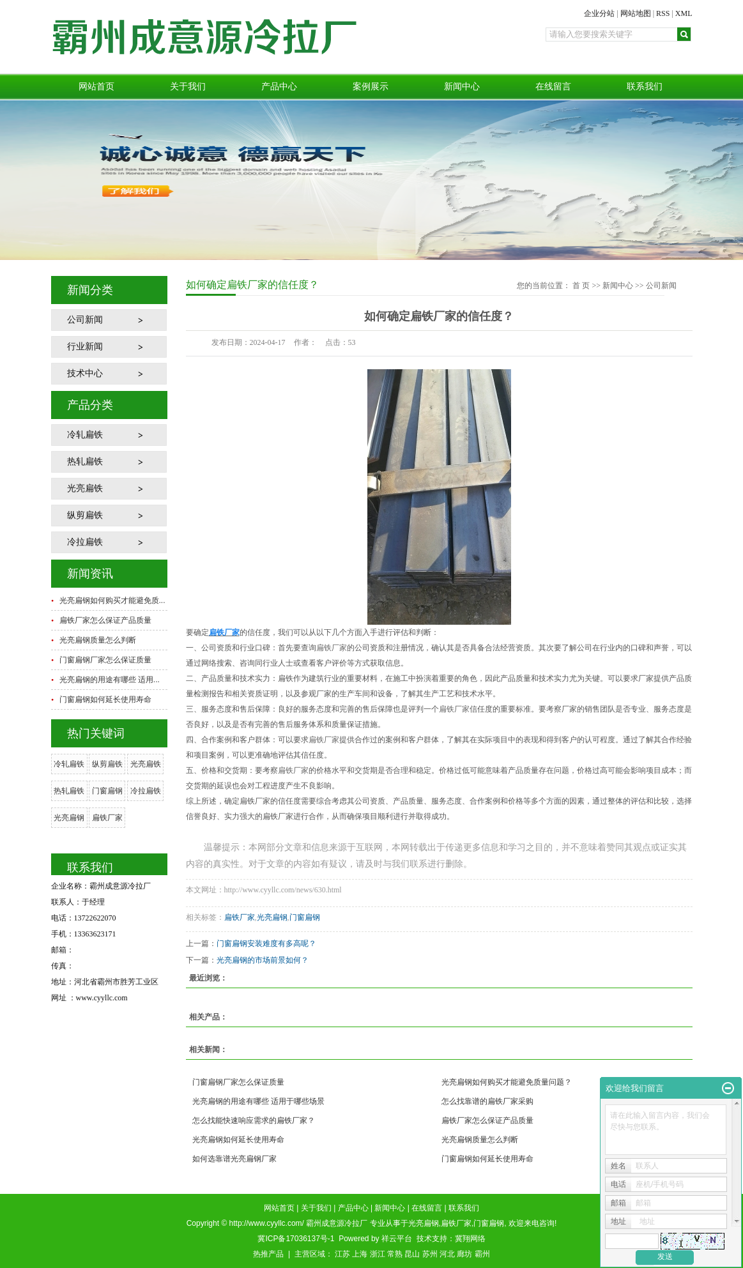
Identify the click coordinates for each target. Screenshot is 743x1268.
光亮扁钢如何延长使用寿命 (238, 1139)
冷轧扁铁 (85, 434)
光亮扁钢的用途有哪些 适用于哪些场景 (258, 1101)
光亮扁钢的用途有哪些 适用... (109, 679)
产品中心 (279, 86)
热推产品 (268, 1253)
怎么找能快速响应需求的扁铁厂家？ (253, 1120)
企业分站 (599, 13)
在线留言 (553, 86)
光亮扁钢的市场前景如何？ (263, 960)
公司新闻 (85, 320)
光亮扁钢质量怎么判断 (97, 640)
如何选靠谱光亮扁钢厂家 (234, 1158)
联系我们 (645, 86)
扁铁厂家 (107, 817)
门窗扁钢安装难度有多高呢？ (266, 943)
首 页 (581, 285)
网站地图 (635, 13)
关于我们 (188, 86)
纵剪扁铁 (85, 515)
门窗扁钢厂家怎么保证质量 (105, 659)
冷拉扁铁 (85, 542)
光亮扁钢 (69, 817)
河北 (447, 1253)
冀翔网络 (470, 1238)
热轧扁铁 (85, 461)
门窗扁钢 (107, 790)
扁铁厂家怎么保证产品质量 (105, 620)
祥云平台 (396, 1238)
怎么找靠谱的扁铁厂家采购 (487, 1101)
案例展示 (370, 86)
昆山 (412, 1253)
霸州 (482, 1253)
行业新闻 (85, 346)
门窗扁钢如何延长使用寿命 (105, 699)
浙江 (377, 1253)
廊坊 (464, 1253)
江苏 (342, 1253)
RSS (663, 13)
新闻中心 (462, 86)
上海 (359, 1253)
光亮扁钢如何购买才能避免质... (112, 600)
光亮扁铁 (85, 488)
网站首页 (96, 86)
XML (684, 13)
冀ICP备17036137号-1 (295, 1238)
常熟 (394, 1253)
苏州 (430, 1253)
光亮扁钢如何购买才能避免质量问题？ (506, 1082)
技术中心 (85, 373)
